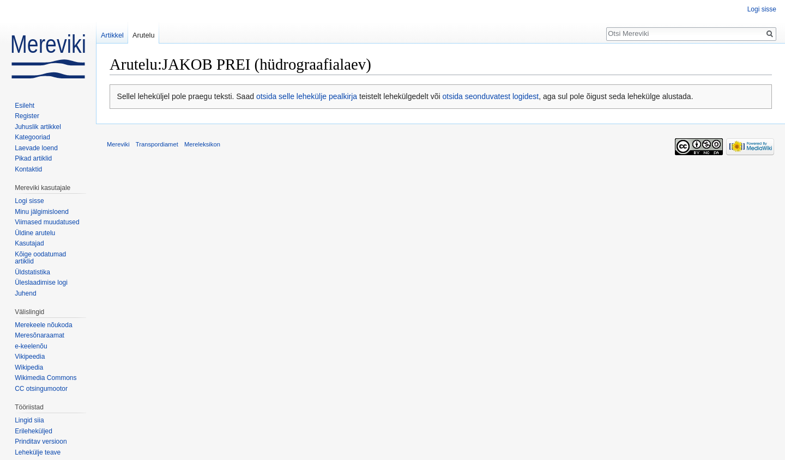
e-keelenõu (31, 346)
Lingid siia (29, 420)
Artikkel (112, 35)
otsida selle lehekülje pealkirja (306, 96)
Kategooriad (32, 137)
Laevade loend (36, 148)
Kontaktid (28, 169)
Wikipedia (29, 367)
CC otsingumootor (41, 388)
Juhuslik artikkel (38, 127)
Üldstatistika (32, 272)
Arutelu (143, 35)
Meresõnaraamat (39, 335)
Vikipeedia (30, 356)
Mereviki (118, 144)
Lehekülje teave (38, 452)
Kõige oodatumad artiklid (40, 258)
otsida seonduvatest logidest (491, 96)
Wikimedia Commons (45, 378)
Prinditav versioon (41, 441)
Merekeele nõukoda (43, 325)
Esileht (24, 105)
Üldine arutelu (35, 233)
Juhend (25, 293)
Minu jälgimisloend (42, 212)
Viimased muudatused (47, 222)
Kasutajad (29, 243)
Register (27, 116)
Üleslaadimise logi (41, 282)
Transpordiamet (157, 144)
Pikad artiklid (33, 158)
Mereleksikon (202, 144)
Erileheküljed (33, 431)
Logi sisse (761, 9)
